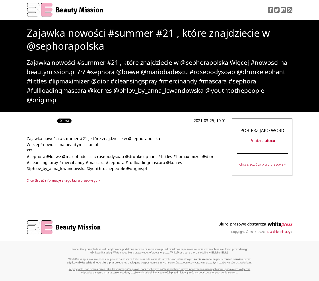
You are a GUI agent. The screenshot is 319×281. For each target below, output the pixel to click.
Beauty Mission (79, 10)
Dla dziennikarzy (279, 232)
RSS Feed (289, 10)
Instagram (283, 10)
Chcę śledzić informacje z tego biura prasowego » (63, 180)
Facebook (270, 10)
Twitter (277, 10)
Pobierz (262, 140)
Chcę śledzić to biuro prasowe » (262, 164)
